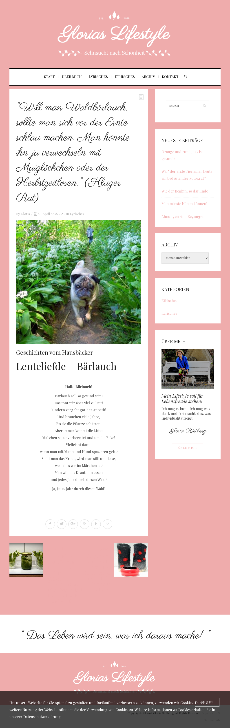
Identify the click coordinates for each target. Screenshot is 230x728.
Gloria (25, 214)
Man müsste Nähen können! (184, 203)
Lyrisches (98, 76)
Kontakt (170, 76)
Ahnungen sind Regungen (182, 216)
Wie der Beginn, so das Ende (184, 191)
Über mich (72, 76)
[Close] (207, 702)
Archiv (148, 76)
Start (49, 76)
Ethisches (125, 76)
